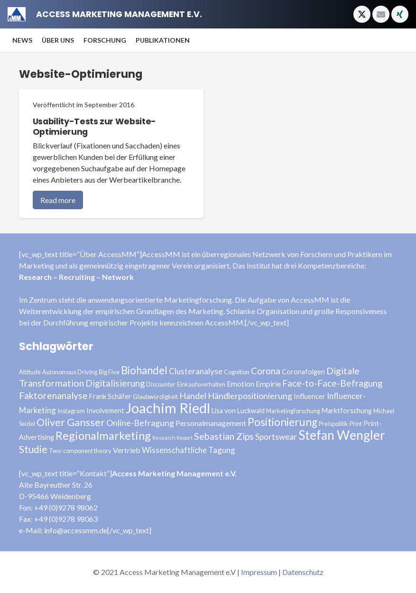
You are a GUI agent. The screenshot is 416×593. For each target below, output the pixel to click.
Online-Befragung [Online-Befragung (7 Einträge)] (140, 422)
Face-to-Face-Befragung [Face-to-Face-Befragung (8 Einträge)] (332, 383)
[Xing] (399, 14)
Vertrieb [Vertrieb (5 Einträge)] (126, 449)
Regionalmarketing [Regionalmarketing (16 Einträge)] (103, 435)
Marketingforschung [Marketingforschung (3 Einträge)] (293, 411)
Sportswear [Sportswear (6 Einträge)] (276, 437)
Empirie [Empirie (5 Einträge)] (268, 383)
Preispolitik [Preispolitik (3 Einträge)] (333, 423)
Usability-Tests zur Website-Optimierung (94, 127)
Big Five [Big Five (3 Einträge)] (109, 372)
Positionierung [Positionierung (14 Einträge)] (282, 422)
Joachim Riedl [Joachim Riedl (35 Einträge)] (168, 407)
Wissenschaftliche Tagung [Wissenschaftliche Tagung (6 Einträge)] (188, 450)
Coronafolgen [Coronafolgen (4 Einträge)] (303, 372)
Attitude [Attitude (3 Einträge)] (30, 372)
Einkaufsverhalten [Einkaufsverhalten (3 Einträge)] (201, 384)
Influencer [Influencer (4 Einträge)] (309, 396)
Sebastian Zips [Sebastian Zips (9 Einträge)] (224, 436)
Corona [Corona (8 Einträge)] (265, 370)
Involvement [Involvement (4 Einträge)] (105, 411)
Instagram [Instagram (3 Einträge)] (71, 411)
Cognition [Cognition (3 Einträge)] (237, 372)
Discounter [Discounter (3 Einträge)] (161, 384)
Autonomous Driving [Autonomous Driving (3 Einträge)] (69, 372)
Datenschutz (303, 571)
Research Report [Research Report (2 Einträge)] (172, 438)
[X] (361, 14)
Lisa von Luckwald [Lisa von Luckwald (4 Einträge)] (238, 411)
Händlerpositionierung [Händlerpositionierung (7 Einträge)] (250, 395)
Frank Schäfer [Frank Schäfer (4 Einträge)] (110, 396)
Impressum (259, 571)
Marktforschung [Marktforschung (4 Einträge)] (347, 411)
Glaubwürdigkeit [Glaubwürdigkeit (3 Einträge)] (155, 396)
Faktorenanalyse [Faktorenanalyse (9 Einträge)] (53, 395)
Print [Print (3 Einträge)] (356, 423)
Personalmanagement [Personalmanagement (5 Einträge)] (211, 422)
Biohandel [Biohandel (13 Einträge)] (144, 370)
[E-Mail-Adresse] (380, 14)
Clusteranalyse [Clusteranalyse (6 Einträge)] (195, 371)
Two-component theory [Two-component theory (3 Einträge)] (80, 450)
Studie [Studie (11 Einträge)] (33, 449)
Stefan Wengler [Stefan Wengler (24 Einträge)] (341, 435)
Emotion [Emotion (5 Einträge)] (240, 383)
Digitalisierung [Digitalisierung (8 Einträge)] (115, 383)
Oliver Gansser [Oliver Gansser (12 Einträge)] (71, 422)
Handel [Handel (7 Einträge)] (192, 395)
